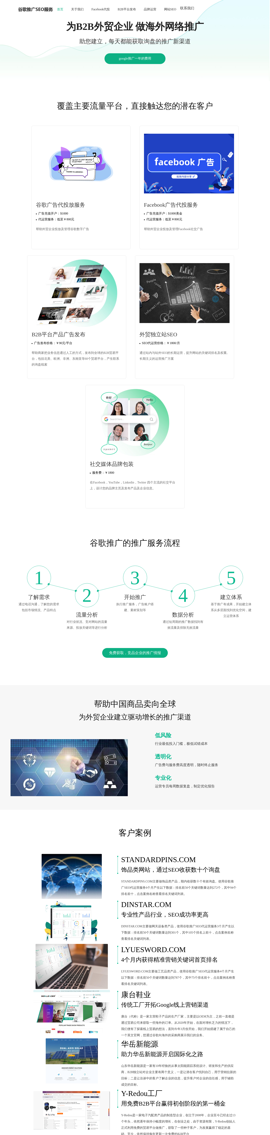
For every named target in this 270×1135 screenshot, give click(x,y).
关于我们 (77, 9)
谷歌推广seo (106, 1083)
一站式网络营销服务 (112, 1088)
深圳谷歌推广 (31, 1088)
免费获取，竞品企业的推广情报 (135, 492)
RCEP (70, 1083)
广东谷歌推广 (51, 1088)
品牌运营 (150, 9)
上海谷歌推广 (172, 1083)
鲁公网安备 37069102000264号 (136, 1129)
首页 (60, 9)
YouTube (137, 1083)
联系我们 (187, 8)
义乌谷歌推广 (224, 1083)
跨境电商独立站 (86, 1083)
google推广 (122, 1083)
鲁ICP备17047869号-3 (157, 1113)
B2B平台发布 (127, 9)
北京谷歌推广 (153, 1083)
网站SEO (170, 9)
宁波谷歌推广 (191, 1083)
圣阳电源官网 (56, 1083)
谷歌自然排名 (89, 1088)
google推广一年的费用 (135, 59)
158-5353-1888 (133, 1107)
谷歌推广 (39, 1083)
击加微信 (181, 1107)
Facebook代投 (100, 9)
